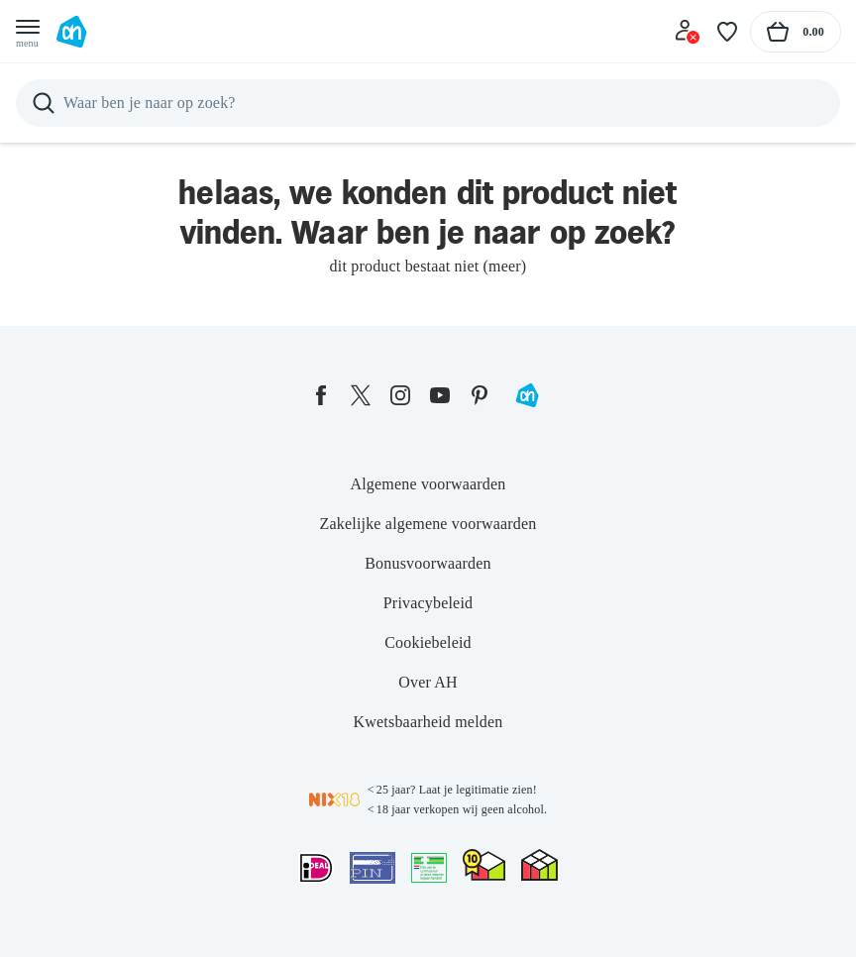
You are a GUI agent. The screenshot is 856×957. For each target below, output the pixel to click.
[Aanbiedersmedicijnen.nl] (429, 868)
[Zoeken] (428, 103)
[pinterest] (479, 395)
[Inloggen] (687, 32)
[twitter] (361, 395)
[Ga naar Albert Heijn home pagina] (71, 32)
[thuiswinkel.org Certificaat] (484, 865)
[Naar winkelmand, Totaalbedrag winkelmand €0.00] (795, 32)
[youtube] (440, 395)
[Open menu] (28, 31)
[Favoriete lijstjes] (727, 32)
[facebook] (321, 395)
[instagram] (400, 395)
